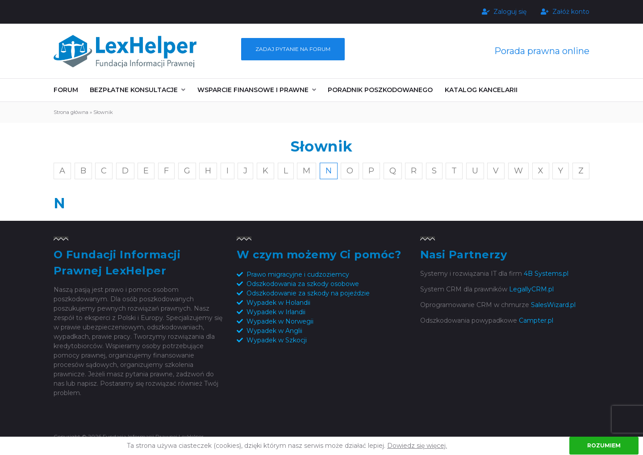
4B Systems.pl (546, 274)
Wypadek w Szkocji (276, 340)
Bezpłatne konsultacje (134, 90)
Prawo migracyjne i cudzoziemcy (297, 274)
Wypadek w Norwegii (279, 321)
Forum (66, 90)
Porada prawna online (541, 51)
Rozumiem (604, 445)
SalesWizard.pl (553, 305)
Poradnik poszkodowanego (380, 90)
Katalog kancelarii (481, 90)
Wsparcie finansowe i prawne (253, 90)
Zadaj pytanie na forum (292, 49)
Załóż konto (565, 12)
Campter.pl (536, 320)
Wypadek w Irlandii (275, 312)
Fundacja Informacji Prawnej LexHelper (125, 50)
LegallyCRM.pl (531, 289)
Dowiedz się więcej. (417, 446)
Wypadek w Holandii (278, 303)
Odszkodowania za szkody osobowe (302, 284)
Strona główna (71, 112)
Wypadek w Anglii (274, 331)
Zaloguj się (504, 12)
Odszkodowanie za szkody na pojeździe (308, 293)
